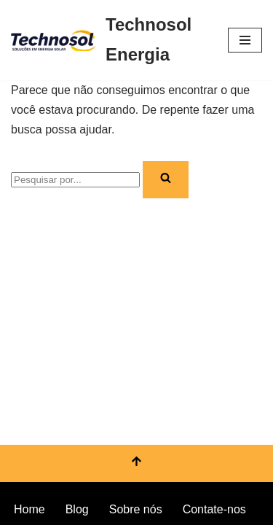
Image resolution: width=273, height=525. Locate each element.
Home (29, 509)
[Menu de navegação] (245, 40)
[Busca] (75, 179)
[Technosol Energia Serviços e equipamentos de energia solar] (108, 40)
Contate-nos (214, 509)
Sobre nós (135, 509)
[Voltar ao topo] (136, 463)
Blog (77, 509)
